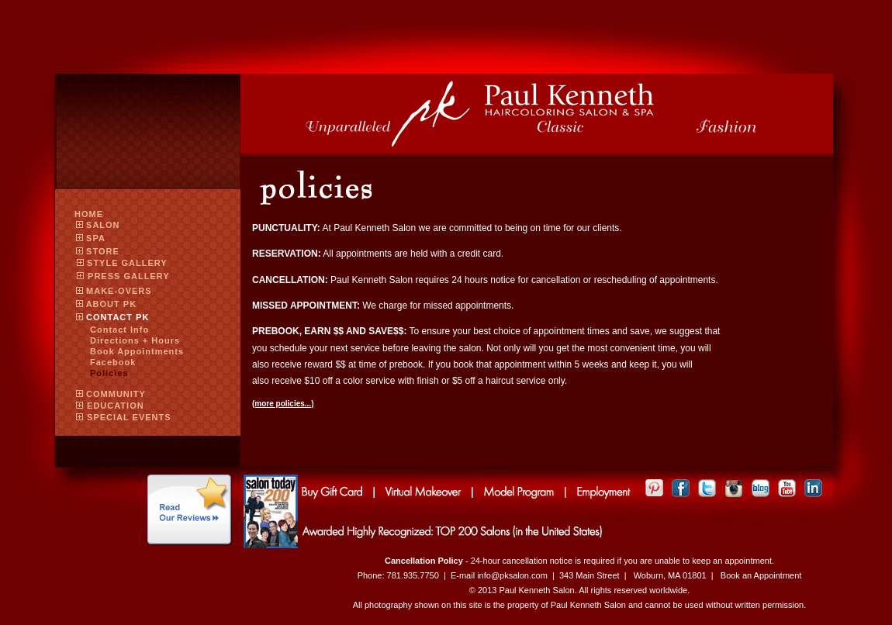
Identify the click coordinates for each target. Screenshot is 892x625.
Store (101, 251)
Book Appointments (137, 351)
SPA (95, 238)
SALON (98, 225)
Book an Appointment (761, 575)
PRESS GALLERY (129, 276)
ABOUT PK (110, 304)
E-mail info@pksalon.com (499, 575)
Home (88, 214)
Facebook (113, 362)
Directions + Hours (135, 340)
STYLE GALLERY (122, 263)
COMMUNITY (114, 394)
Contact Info (119, 329)
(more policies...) (282, 403)
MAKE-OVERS (119, 290)
